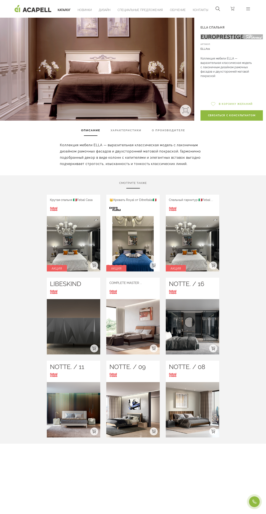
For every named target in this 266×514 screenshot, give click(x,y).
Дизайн (104, 10)
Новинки (85, 10)
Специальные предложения (140, 10)
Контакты (200, 10)
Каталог (64, 10)
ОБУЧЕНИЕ (178, 10)
